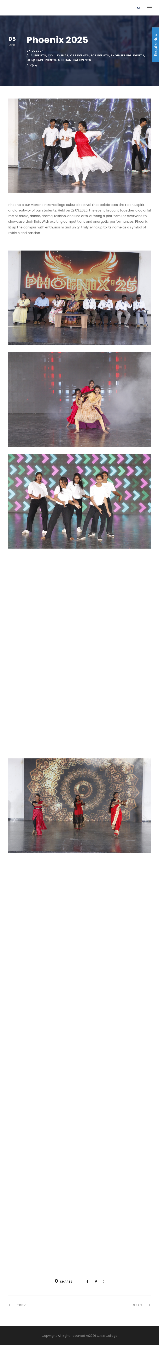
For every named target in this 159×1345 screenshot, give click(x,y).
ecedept (38, 51)
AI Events (38, 55)
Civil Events (58, 55)
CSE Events (79, 55)
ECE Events (100, 55)
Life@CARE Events (41, 60)
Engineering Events (127, 55)
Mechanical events (74, 60)
